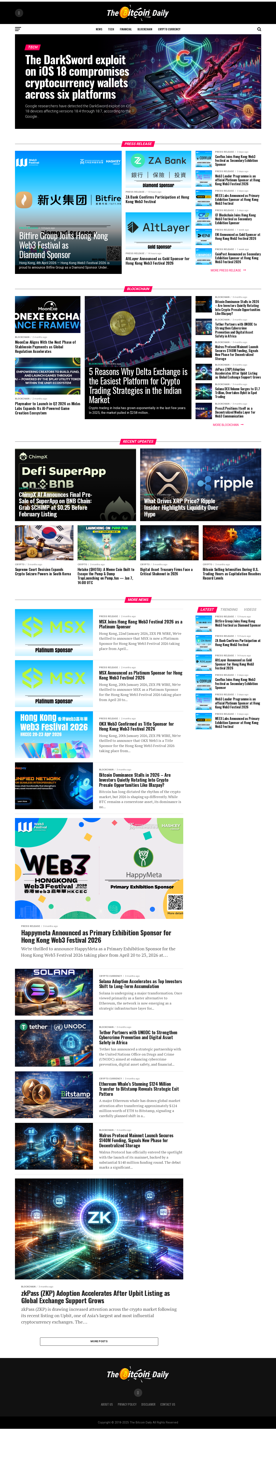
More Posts (99, 1373)
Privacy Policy (127, 1436)
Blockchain (144, 29)
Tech (111, 29)
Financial (126, 29)
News (99, 29)
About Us (107, 1436)
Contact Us (167, 1436)
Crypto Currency (169, 29)
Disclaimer (148, 1436)
